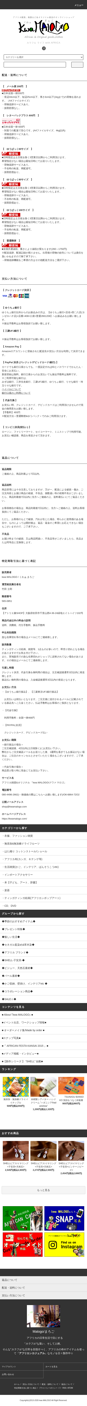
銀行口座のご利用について (16, 393)
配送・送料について (50, 1384)
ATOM (70, 1388)
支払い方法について (30, 1384)
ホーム (17, 1384)
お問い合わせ (8, 1374)
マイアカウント (9, 1366)
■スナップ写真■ (11, 1038)
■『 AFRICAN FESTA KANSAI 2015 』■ (25, 1045)
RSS (64, 1388)
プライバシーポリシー (48, 1388)
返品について (66, 1384)
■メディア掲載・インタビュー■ (20, 1053)
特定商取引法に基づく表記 (25, 1388)
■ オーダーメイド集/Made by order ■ (23, 1030)
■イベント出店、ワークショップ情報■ (24, 1022)
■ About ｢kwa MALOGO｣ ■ (17, 1014)
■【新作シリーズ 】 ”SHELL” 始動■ (22, 1061)
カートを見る (51, 1366)
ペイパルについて (11, 389)
